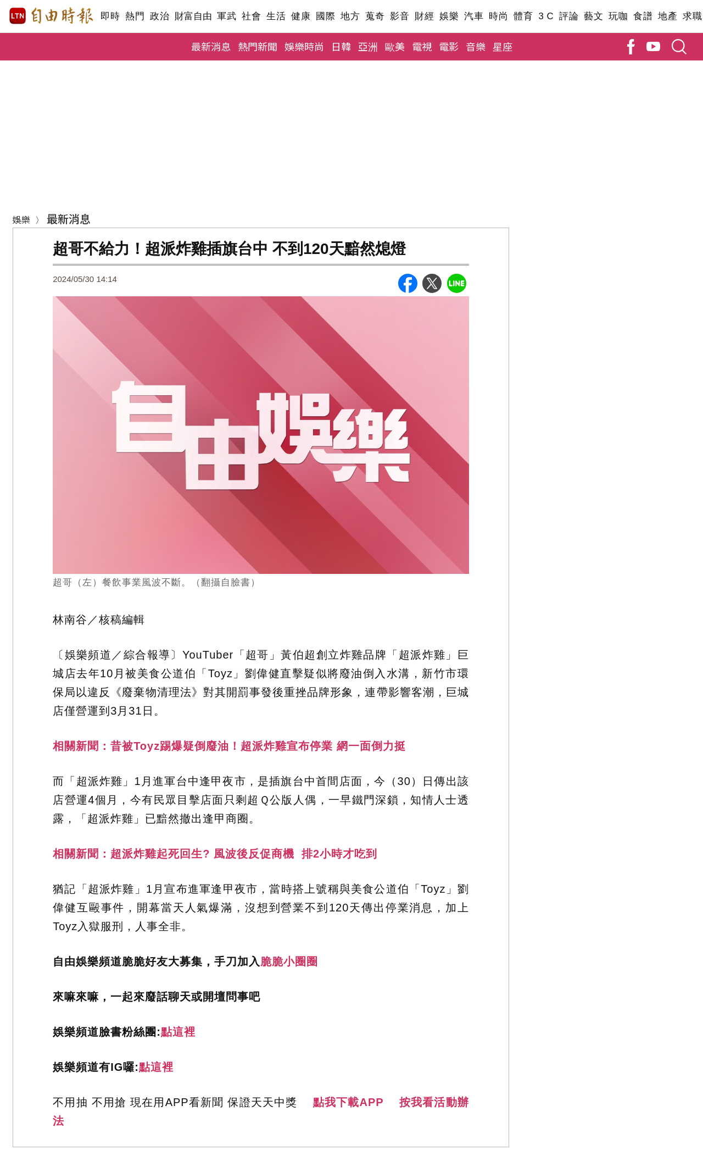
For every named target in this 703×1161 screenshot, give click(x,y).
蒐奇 (374, 16)
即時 (110, 16)
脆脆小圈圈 (289, 961)
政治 (159, 16)
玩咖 (618, 16)
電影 (449, 46)
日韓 (341, 46)
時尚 (498, 16)
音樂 (476, 46)
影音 (399, 16)
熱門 (134, 16)
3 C (546, 16)
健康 (300, 16)
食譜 (642, 16)
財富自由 (193, 16)
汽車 (473, 16)
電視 (422, 46)
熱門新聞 (257, 46)
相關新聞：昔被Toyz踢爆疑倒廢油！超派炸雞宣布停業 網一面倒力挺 (229, 746)
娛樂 (449, 16)
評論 (568, 16)
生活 (276, 16)
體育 (523, 16)
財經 (424, 16)
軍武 (226, 16)
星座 (502, 46)
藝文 (593, 16)
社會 (251, 16)
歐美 (395, 46)
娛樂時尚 (304, 46)
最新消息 (211, 46)
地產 (667, 16)
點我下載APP (348, 1102)
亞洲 (368, 46)
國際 (325, 16)
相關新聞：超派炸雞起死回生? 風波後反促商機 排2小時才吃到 (215, 854)
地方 (350, 16)
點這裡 (178, 1032)
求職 (692, 16)
